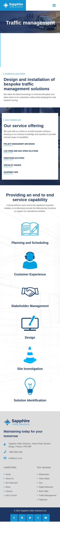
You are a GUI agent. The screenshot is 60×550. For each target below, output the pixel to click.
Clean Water (44, 479)
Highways (43, 500)
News (8, 487)
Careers (9, 491)
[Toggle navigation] (54, 5)
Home (8, 474)
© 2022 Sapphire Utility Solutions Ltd (30, 511)
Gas (40, 483)
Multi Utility (43, 491)
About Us (10, 479)
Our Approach (12, 483)
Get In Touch (11, 495)
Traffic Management (47, 495)
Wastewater (44, 474)
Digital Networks (46, 487)
